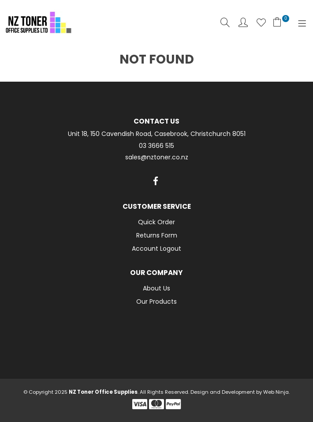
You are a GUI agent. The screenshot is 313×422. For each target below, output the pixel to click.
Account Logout (156, 248)
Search (225, 22)
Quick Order (156, 222)
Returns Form (156, 235)
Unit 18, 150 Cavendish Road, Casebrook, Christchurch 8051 (157, 134)
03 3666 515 (156, 146)
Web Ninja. (276, 392)
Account (243, 22)
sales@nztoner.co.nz (156, 157)
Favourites (261, 22)
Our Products (156, 301)
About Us (156, 288)
